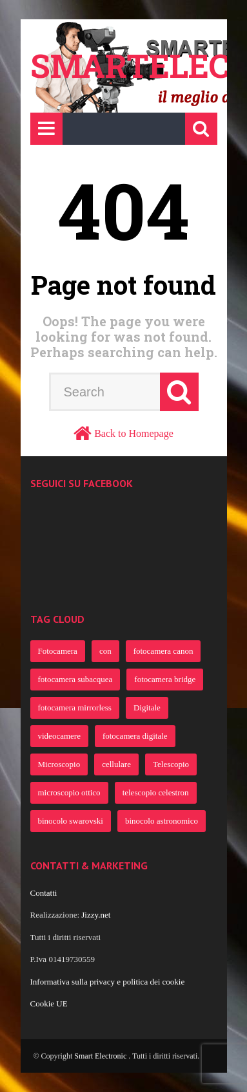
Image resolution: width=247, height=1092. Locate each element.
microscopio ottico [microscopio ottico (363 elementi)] (69, 792)
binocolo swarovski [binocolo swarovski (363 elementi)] (70, 821)
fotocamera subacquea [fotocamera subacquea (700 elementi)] (75, 679)
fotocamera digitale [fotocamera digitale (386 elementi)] (135, 736)
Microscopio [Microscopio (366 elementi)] (59, 764)
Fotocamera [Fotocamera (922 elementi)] (57, 651)
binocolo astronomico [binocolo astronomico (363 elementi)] (161, 821)
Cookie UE (49, 1003)
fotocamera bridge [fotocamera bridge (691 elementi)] (164, 679)
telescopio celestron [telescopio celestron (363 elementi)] (156, 792)
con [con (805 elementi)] (105, 651)
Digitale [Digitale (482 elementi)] (147, 707)
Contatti (43, 893)
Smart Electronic (101, 1055)
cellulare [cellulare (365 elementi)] (116, 764)
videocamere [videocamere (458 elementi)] (59, 736)
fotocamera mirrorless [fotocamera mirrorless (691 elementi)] (75, 707)
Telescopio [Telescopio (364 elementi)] (171, 764)
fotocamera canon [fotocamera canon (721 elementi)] (163, 651)
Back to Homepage (133, 433)
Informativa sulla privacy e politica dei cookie (107, 981)
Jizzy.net (95, 915)
